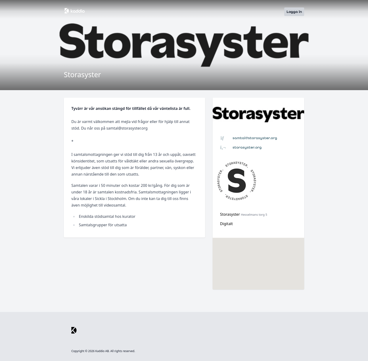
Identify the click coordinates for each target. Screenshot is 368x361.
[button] (258, 259)
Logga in (294, 11)
